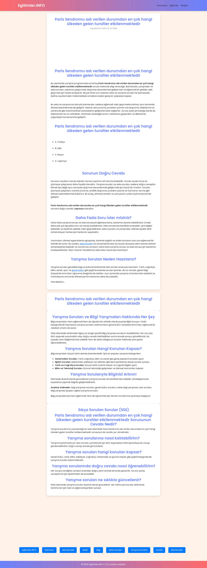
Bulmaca (49, 549)
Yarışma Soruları (139, 549)
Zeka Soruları (115, 549)
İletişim (184, 5)
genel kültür (78, 270)
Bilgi (98, 549)
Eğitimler (174, 5)
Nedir (85, 549)
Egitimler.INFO (31, 5)
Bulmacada (68, 549)
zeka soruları (86, 243)
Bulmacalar (177, 549)
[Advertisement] (103, 50)
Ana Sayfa (162, 5)
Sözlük (159, 549)
